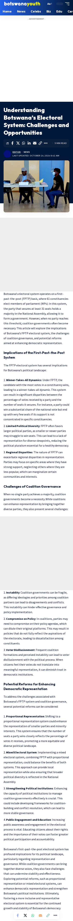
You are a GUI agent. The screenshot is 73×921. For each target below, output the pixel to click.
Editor (17, 152)
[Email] (34, 143)
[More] (45, 143)
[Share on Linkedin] (29, 143)
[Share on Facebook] (12, 143)
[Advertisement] (36, 63)
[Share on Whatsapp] (23, 143)
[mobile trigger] (66, 3)
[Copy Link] (40, 143)
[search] (43, 4)
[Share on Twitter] (17, 143)
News (27, 152)
